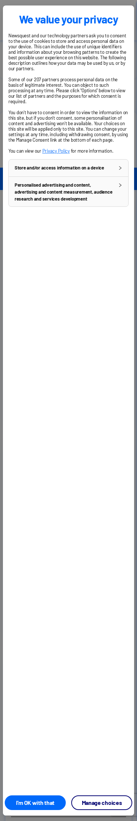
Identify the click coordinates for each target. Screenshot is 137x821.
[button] (68, 168)
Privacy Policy (56, 151)
